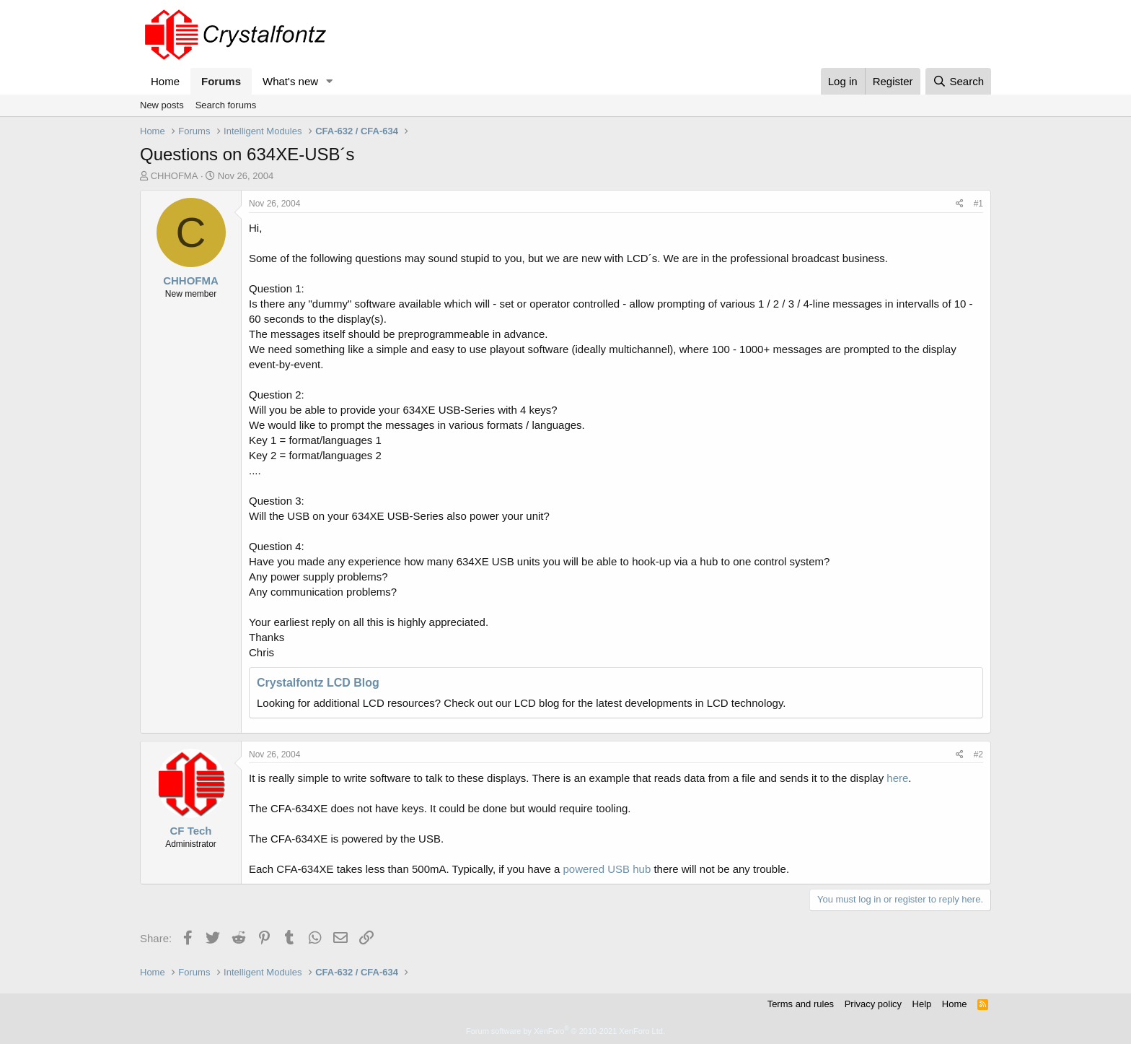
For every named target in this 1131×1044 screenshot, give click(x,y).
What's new (290, 81)
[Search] (958, 81)
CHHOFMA (174, 175)
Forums (221, 81)
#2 (978, 754)
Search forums (226, 105)
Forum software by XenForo (565, 1031)
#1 (978, 204)
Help (922, 1004)
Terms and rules (800, 1004)
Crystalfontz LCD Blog (318, 683)
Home (165, 81)
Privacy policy (873, 1004)
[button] (330, 81)
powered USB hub (607, 869)
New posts (162, 105)
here (897, 778)
